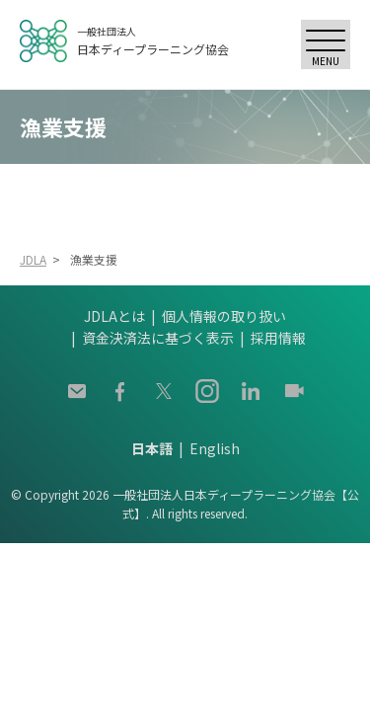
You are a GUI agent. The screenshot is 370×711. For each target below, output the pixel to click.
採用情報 (278, 338)
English (214, 448)
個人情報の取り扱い (224, 316)
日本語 (152, 448)
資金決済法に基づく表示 (158, 338)
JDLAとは (114, 316)
